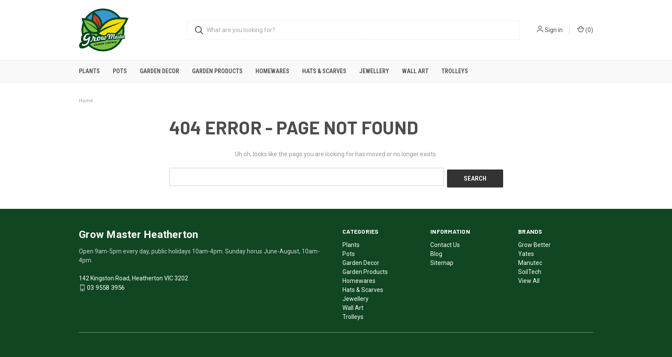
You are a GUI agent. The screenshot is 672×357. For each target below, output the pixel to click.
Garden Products (217, 71)
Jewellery (374, 71)
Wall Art (415, 71)
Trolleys (454, 71)
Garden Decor (159, 71)
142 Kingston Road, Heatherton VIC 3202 (133, 276)
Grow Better (534, 242)
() (585, 29)
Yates (526, 251)
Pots (120, 71)
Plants (89, 71)
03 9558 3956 (106, 286)
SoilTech (529, 269)
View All (529, 278)
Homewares (272, 71)
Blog (436, 251)
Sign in (554, 30)
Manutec (530, 260)
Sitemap (441, 260)
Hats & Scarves (324, 71)
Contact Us (445, 242)
